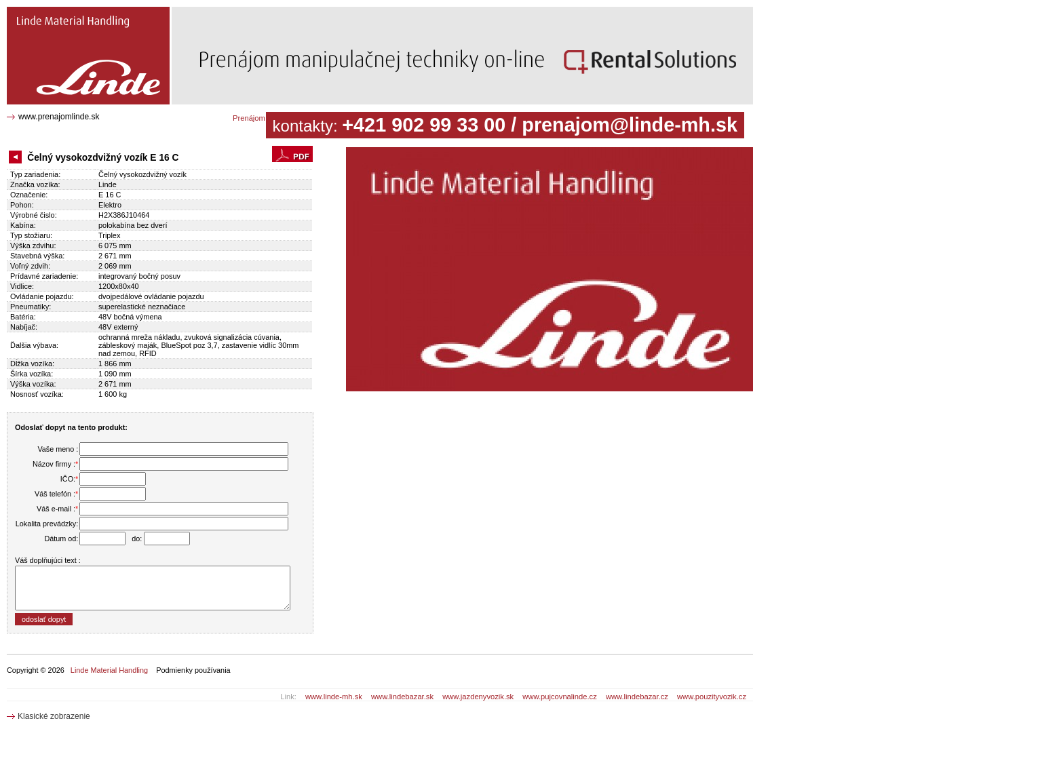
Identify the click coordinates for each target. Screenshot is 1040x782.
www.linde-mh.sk (333, 696)
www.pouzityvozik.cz (711, 696)
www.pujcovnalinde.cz (559, 696)
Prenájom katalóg (262, 118)
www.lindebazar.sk (402, 696)
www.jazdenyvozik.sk (478, 696)
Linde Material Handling (109, 670)
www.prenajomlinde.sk (58, 116)
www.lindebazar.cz (637, 696)
